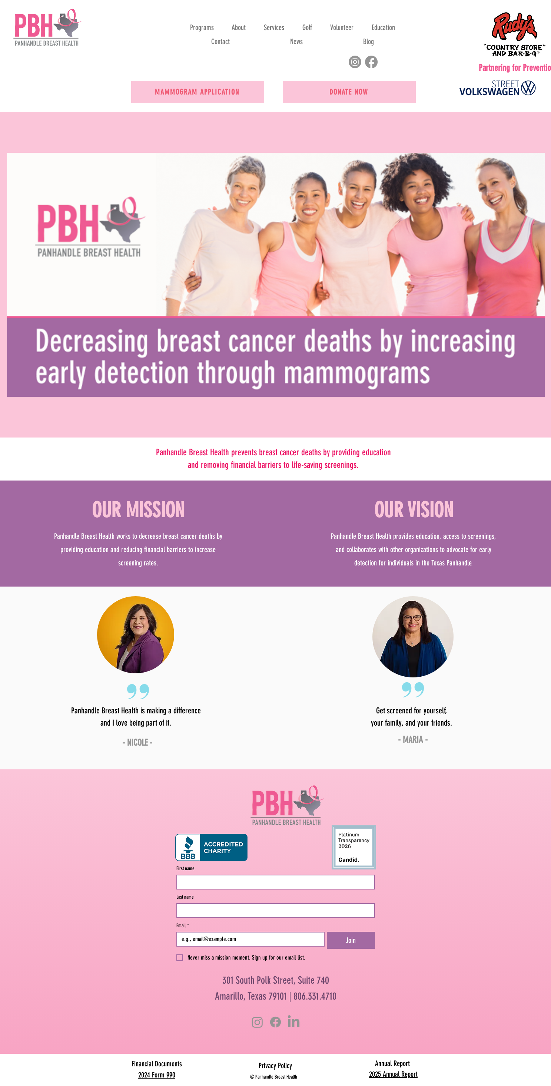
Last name (185, 897)
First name (185, 868)
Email (182, 925)
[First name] (273, 882)
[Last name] (273, 910)
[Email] (248, 939)
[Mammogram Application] (197, 92)
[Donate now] (349, 92)
